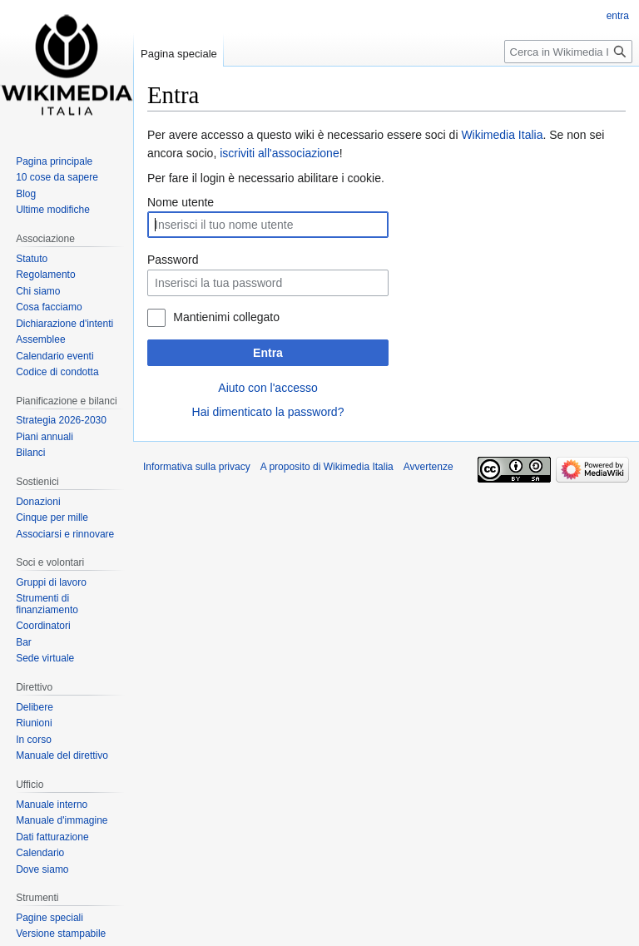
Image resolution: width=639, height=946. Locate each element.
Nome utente (180, 202)
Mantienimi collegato (226, 317)
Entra (268, 352)
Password (172, 259)
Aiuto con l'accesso (267, 387)
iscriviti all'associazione (279, 153)
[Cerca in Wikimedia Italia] (568, 51)
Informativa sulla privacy (196, 467)
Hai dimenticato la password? (268, 412)
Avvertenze (428, 467)
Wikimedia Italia (501, 134)
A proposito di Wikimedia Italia (327, 467)
